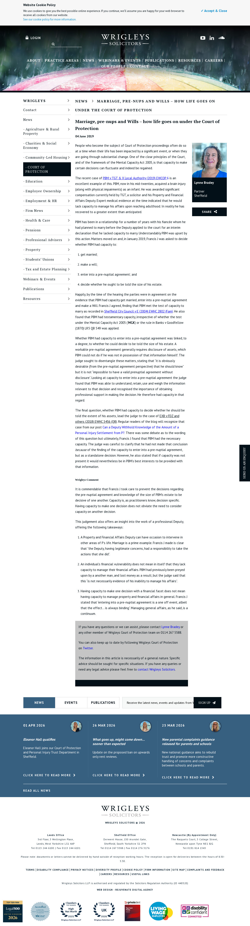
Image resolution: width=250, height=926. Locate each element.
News (88, 60)
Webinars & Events (119, 60)
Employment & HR (41, 201)
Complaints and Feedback (205, 869)
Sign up (207, 703)
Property (33, 249)
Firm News (34, 210)
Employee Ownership (43, 191)
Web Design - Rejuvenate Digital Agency (125, 889)
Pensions (33, 230)
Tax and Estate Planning (46, 269)
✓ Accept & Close (214, 11)
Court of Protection (36, 169)
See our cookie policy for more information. (49, 19)
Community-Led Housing (46, 157)
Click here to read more (47, 775)
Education (34, 181)
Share (207, 212)
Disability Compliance (53, 869)
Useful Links (141, 874)
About (34, 60)
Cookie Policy (133, 869)
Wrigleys (34, 100)
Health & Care (38, 220)
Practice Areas (62, 60)
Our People (113, 66)
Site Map (178, 869)
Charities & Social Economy (40, 145)
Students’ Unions (40, 259)
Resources (189, 60)
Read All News (37, 791)
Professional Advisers (44, 240)
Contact (139, 66)
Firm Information (157, 869)
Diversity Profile (108, 869)
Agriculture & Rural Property (41, 131)
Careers (214, 60)
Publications (159, 60)
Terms (30, 869)
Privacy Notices (82, 869)
